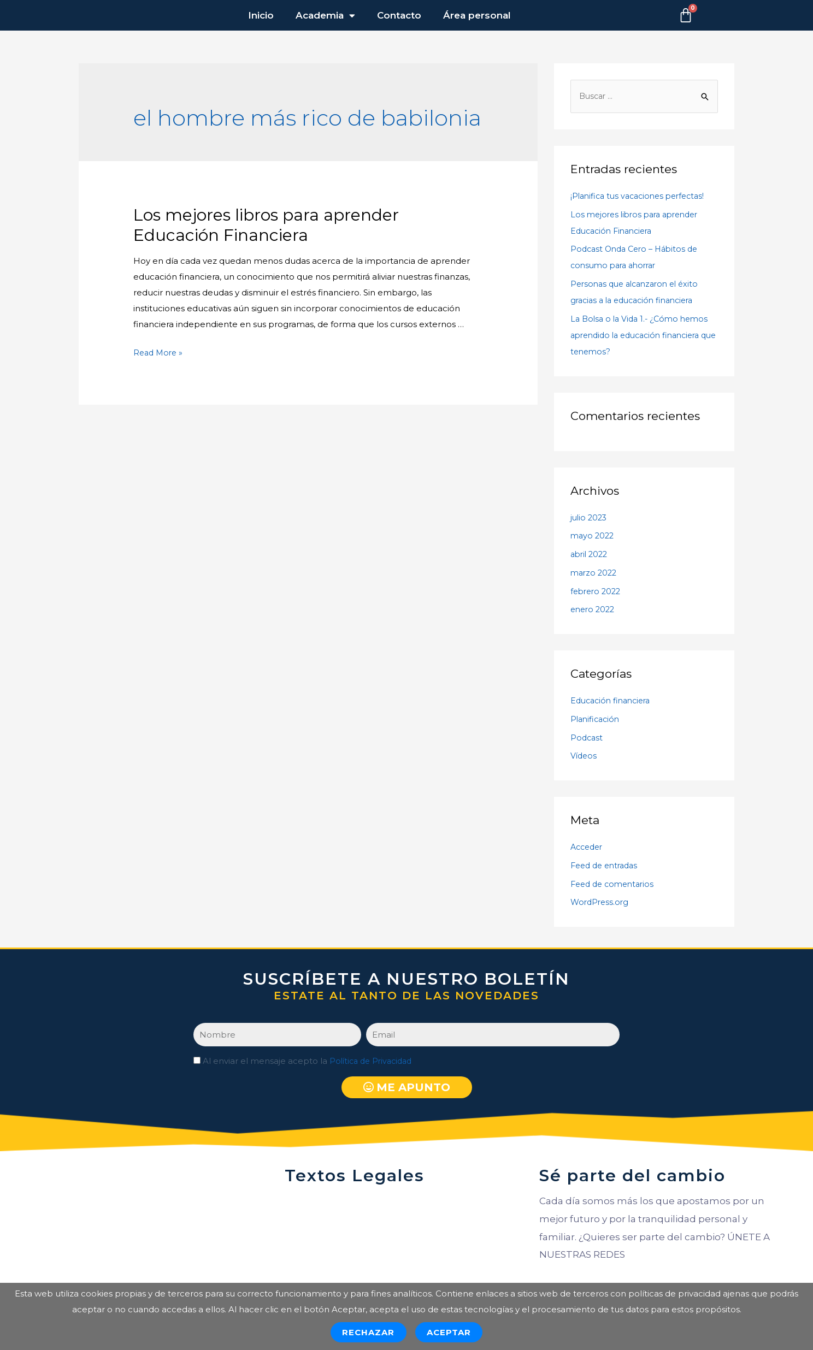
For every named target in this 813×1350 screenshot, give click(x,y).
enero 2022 (594, 610)
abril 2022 (590, 555)
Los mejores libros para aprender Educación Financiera (266, 225)
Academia (325, 15)
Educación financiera (613, 701)
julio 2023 (589, 518)
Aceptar (449, 1332)
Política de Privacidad (373, 1062)
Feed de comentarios (615, 884)
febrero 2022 (597, 592)
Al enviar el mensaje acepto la (310, 1062)
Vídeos (584, 756)
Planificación (596, 720)
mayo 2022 (593, 536)
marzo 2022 (595, 574)
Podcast (587, 738)
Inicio (261, 15)
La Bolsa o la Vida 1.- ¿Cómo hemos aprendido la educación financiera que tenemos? (642, 336)
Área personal (477, 15)
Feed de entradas (607, 866)
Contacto (399, 15)
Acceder (588, 848)
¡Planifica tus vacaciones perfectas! (642, 197)
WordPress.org (601, 903)
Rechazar (368, 1332)
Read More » (159, 352)
